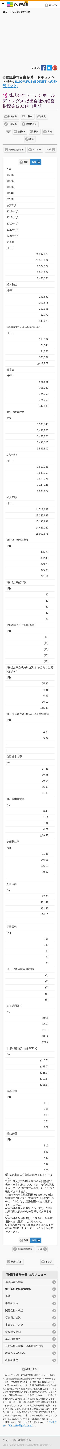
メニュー (36, 150)
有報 (50, 132)
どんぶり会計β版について (21, 1425)
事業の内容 (11, 1303)
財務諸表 (12, 116)
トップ (49, 1262)
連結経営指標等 (16, 150)
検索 (36, 132)
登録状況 (12, 124)
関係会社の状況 (14, 1310)
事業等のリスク (14, 1324)
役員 (43, 116)
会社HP (21, 132)
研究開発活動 (13, 1331)
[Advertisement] (30, 38)
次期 (34, 162)
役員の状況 (11, 1360)
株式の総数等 (13, 1338)
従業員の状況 (13, 1317)
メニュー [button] (3, 4)
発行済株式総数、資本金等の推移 (24, 1346)
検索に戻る (16, 1262)
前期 (26, 162)
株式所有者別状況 (15, 1353)
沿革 (49, 150)
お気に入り (31, 124)
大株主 (29, 116)
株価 (31, 139)
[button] (51, 5)
